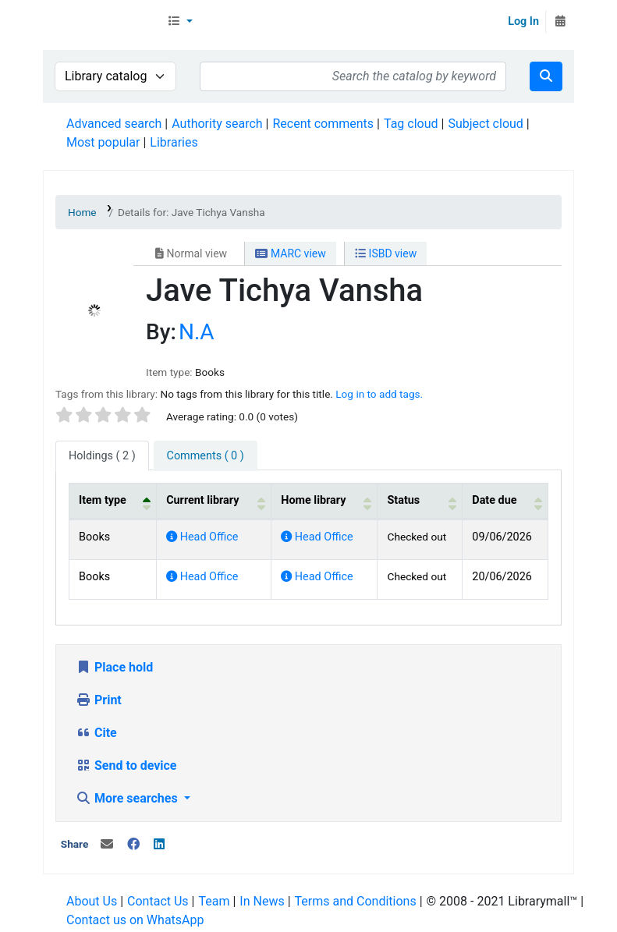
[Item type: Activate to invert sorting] (113, 501)
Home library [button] (313, 500)
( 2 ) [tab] (102, 455)
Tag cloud (411, 123)
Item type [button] (102, 500)
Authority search (217, 123)
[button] (180, 22)
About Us (91, 901)
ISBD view (386, 253)
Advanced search (113, 123)
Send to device (126, 765)
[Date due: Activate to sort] (505, 501)
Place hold (114, 667)
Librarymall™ (102, 21)
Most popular (103, 142)
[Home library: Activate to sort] (324, 501)
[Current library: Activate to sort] (214, 501)
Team (213, 901)
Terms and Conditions (356, 901)
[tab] (205, 456)
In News (261, 901)
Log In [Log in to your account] (523, 21)
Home (82, 212)
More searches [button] (128, 798)
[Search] (546, 76)
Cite (96, 732)
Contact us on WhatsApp (135, 920)
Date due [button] (494, 500)
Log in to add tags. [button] (379, 394)
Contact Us (158, 901)
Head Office (202, 537)
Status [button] (403, 500)
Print (99, 700)
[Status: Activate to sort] (420, 501)
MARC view (290, 253)
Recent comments (323, 123)
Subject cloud (485, 123)
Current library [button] (202, 500)
